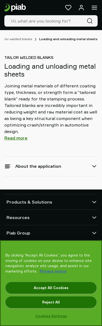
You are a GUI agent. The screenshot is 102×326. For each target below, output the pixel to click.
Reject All (51, 302)
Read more (15, 138)
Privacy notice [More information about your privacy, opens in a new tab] (53, 271)
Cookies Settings (51, 316)
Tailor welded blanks (16, 39)
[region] (51, 283)
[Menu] (94, 7)
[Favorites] (68, 7)
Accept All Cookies (51, 288)
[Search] (90, 20)
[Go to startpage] (15, 8)
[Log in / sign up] (81, 7)
